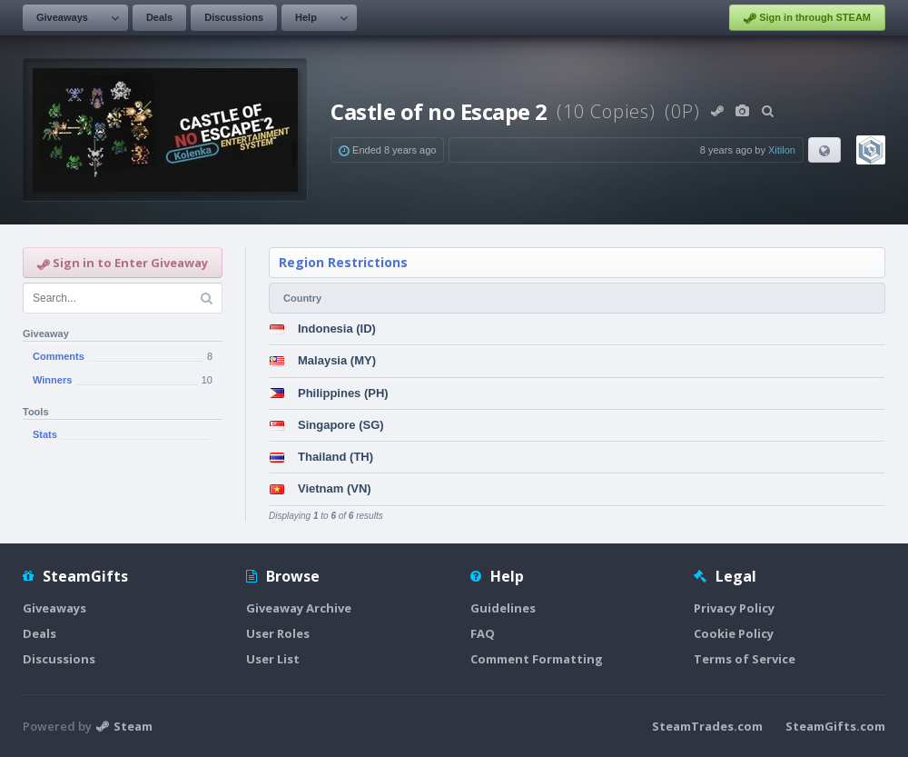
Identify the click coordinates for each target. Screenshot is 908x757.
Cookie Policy (734, 633)
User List (273, 659)
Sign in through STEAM (807, 18)
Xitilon (781, 149)
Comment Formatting (536, 659)
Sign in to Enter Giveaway (122, 262)
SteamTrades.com (707, 726)
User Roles (278, 633)
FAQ (482, 633)
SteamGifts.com (835, 726)
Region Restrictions (343, 262)
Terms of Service (744, 659)
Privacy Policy (734, 608)
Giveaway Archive (298, 608)
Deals (159, 17)
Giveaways (62, 17)
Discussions (233, 17)
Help (306, 17)
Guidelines (503, 608)
